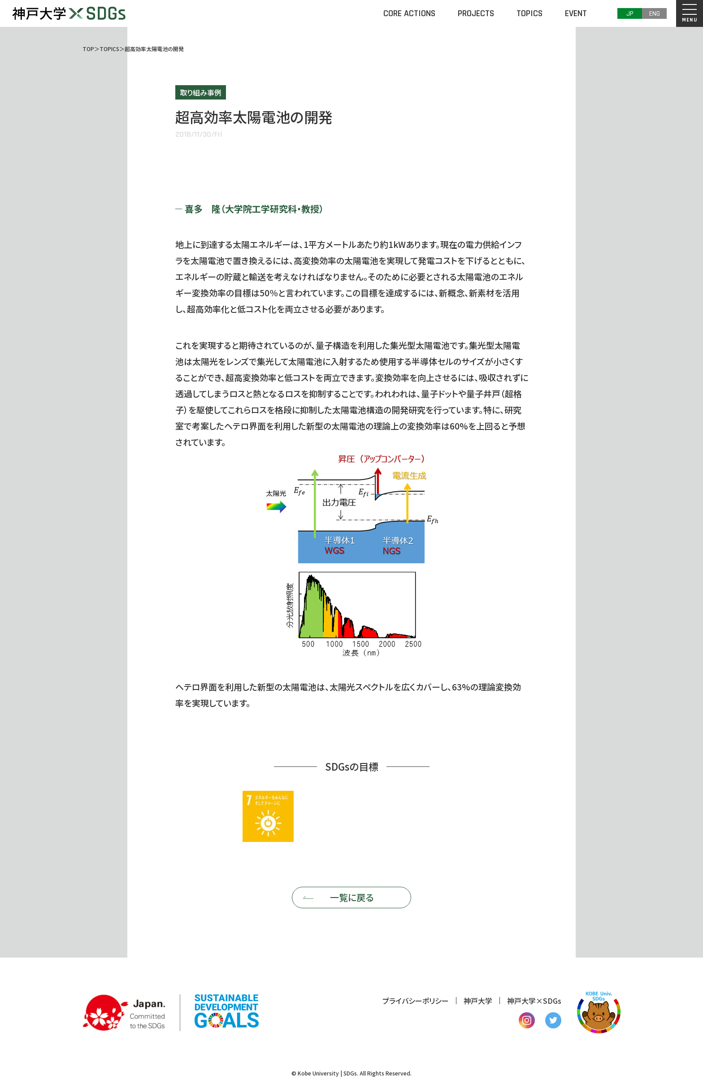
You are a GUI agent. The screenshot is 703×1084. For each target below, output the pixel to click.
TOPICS (529, 13)
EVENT (576, 13)
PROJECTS (476, 13)
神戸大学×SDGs (534, 1000)
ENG (654, 13)
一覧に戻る (351, 897)
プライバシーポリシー (415, 1000)
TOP (88, 48)
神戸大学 (478, 1000)
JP (630, 13)
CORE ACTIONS (409, 13)
